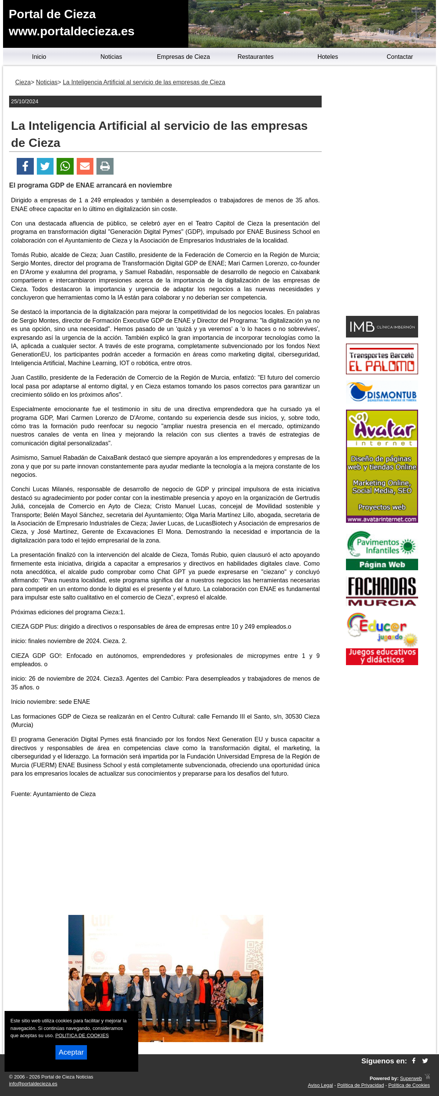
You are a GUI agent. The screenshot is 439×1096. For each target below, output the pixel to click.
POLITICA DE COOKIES (82, 1035)
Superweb (411, 1078)
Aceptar (71, 1052)
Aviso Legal (320, 1085)
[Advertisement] (165, 858)
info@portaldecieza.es (33, 1084)
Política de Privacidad (360, 1085)
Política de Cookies (409, 1085)
